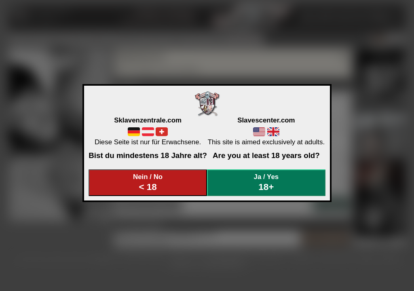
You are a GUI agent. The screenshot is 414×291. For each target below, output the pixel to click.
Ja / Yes (266, 182)
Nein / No (148, 182)
